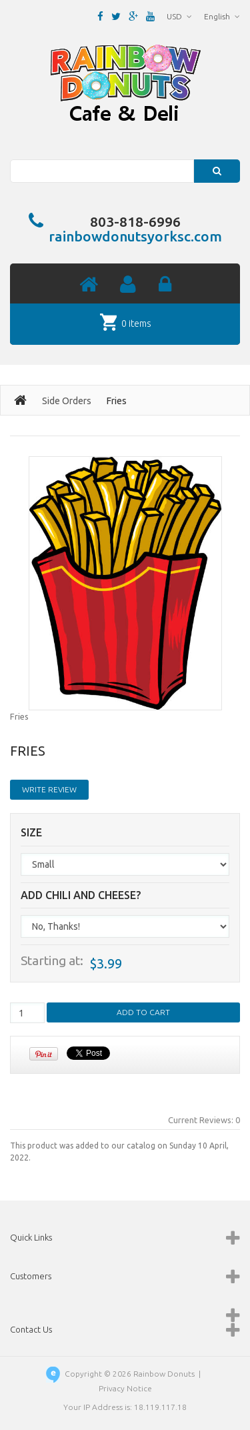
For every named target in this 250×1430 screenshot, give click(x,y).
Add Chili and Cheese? (81, 895)
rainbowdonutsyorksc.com (135, 236)
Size (31, 832)
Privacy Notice (125, 1388)
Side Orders (66, 401)
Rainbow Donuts (164, 1373)
